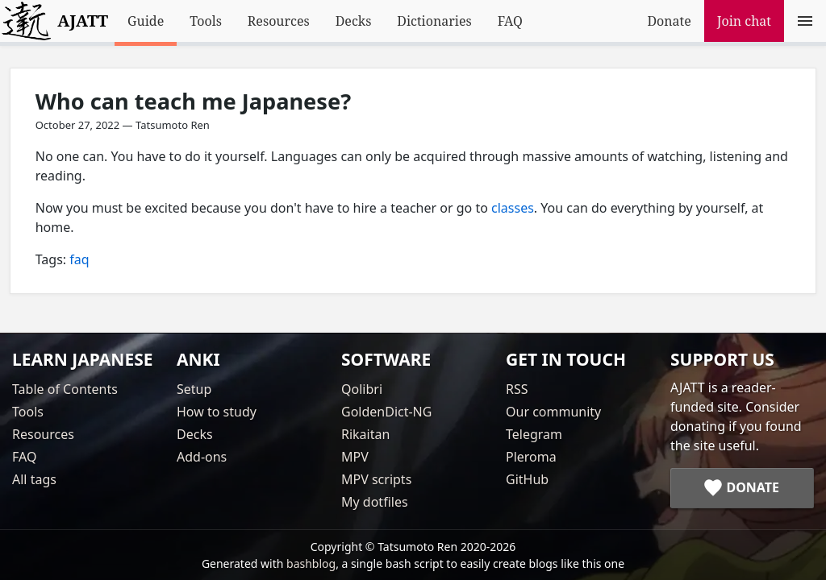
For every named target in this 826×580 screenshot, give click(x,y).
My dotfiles (374, 502)
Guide (145, 21)
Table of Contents (65, 389)
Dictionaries (434, 21)
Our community (553, 411)
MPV (355, 457)
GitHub (527, 479)
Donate (668, 21)
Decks (354, 21)
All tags (34, 479)
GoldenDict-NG (386, 411)
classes (512, 208)
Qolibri (361, 389)
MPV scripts (376, 479)
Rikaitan (365, 434)
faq (79, 259)
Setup (194, 389)
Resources (279, 21)
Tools (206, 21)
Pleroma (531, 457)
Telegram (534, 434)
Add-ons (202, 457)
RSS (517, 389)
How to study (217, 411)
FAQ (510, 21)
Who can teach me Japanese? (193, 101)
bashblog (311, 563)
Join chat (744, 21)
